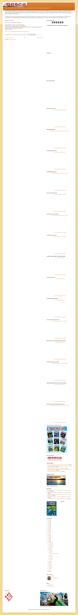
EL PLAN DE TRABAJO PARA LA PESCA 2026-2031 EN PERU (57, 464)
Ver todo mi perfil (55, 577)
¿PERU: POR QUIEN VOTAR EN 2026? (54, 471)
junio (49, 561)
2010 (49, 570)
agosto (50, 548)
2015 (49, 535)
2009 (49, 571)
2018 (49, 531)
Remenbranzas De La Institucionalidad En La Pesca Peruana (60, 405)
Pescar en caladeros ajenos (13, 22)
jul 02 (50, 559)
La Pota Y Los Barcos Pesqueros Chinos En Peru (60, 173)
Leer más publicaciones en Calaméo (60, 126)
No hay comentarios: (24, 34)
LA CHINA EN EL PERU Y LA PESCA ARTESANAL (55, 468)
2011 (49, 541)
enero (50, 568)
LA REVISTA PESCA (50, 586)
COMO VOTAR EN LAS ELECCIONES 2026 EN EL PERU (56, 498)
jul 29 (50, 552)
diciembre (50, 542)
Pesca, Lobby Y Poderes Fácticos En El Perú (60, 321)
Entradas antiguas (40, 37)
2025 (49, 521)
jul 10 (50, 558)
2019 (49, 530)
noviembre (50, 544)
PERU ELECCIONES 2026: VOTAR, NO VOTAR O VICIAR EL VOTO (58, 496)
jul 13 (50, 556)
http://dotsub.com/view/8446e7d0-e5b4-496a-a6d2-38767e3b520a (16, 31)
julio (49, 549)
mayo (50, 562)
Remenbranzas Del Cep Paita (60, 342)
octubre (50, 545)
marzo (50, 565)
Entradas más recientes (9, 37)
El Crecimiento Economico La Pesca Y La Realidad (60, 363)
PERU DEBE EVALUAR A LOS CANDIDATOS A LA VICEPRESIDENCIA (59, 492)
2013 (49, 538)
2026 (49, 520)
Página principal (50, 584)
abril (49, 564)
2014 (49, 537)
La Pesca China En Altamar (59, 257)
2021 (49, 527)
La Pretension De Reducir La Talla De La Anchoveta (59, 215)
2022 (49, 525)
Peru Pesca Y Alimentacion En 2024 (60, 194)
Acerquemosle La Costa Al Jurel (60, 152)
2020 (49, 528)
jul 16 (50, 555)
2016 (49, 534)
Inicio (25, 37)
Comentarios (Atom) (12, 39)
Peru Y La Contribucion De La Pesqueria (59, 236)
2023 (49, 524)
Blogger (48, 609)
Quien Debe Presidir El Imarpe (60, 384)
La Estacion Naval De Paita (59, 278)
